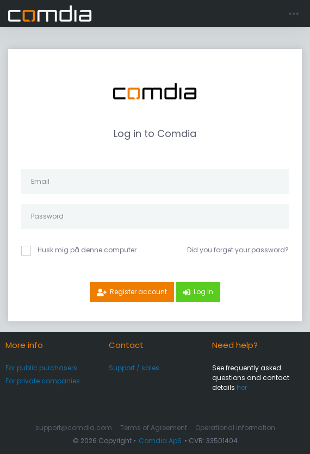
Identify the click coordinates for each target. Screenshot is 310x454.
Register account (138, 291)
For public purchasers (41, 367)
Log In (203, 291)
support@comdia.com (73, 427)
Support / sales (134, 367)
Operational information (235, 427)
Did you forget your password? (238, 249)
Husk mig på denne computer (87, 249)
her (242, 387)
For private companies (42, 380)
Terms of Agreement (153, 427)
